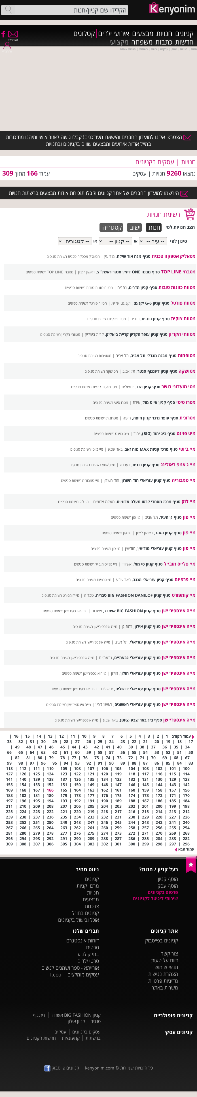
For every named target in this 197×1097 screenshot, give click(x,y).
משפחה (141, 42)
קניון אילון (76, 1021)
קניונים (184, 33)
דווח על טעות (164, 960)
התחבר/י (7, 49)
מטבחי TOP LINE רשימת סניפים (49, 272)
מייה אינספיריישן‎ (179, 626)
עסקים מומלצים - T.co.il (74, 974)
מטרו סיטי (186, 402)
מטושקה (187, 371)
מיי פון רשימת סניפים (126, 517)
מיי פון (189, 517)
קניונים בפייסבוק (161, 940)
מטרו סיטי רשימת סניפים (110, 402)
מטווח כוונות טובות (177, 287)
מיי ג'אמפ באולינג (178, 464)
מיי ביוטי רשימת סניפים (86, 449)
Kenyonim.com (99, 1068)
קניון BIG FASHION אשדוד (76, 1015)
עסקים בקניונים (86, 1032)
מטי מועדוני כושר (179, 386)
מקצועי (118, 42)
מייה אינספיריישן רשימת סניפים (65, 610)
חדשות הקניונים (41, 1038)
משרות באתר (165, 987)
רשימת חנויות (163, 214)
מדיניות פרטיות (163, 980)
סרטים (92, 947)
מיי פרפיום (185, 579)
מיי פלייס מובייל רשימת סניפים (95, 564)
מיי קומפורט (184, 595)
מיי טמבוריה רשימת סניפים (80, 480)
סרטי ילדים (88, 960)
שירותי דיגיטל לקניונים (155, 898)
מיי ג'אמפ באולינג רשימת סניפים (92, 464)
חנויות (164, 33)
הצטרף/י (13, 38)
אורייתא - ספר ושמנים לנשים (70, 967)
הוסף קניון (168, 879)
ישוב (135, 227)
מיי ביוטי (187, 449)
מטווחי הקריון (182, 334)
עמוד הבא (184, 849)
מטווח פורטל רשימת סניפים (87, 303)
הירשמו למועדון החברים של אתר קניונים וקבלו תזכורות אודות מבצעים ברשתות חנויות (98, 192)
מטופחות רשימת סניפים (94, 355)
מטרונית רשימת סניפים (101, 418)
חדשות (184, 42)
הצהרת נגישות (163, 974)
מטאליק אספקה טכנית (174, 256)
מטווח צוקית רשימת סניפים (106, 318)
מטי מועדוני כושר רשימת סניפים (94, 386)
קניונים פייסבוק (61, 1068)
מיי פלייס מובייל (180, 564)
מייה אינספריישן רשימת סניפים (76, 720)
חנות (154, 227)
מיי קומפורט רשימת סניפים (60, 595)
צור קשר (169, 953)
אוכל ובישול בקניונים (78, 919)
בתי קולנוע (88, 954)
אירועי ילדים (113, 33)
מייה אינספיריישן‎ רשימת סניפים (95, 626)
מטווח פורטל (183, 303)
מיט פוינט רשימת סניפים (111, 433)
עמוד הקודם (182, 736)
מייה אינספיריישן (179, 610)
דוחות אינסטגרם (82, 940)
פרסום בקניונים (163, 892)
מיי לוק (189, 501)
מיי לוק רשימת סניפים (73, 501)
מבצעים (142, 33)
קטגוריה (112, 227)
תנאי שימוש (166, 967)
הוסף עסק (168, 885)
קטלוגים (84, 33)
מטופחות (187, 355)
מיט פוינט (186, 433)
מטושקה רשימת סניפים (101, 371)
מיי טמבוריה (184, 480)
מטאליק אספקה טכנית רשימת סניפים (73, 256)
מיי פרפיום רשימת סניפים (93, 579)
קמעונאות (71, 1038)
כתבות (163, 42)
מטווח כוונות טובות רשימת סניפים (89, 287)
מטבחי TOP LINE (178, 272)
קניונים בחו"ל (85, 913)
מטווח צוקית (183, 318)
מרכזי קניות (88, 885)
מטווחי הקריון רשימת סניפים (60, 334)
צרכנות (92, 906)
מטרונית (187, 418)
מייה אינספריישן (179, 720)
